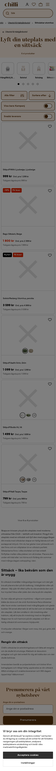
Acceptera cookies (28, 755)
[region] (28, 748)
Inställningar (28, 763)
